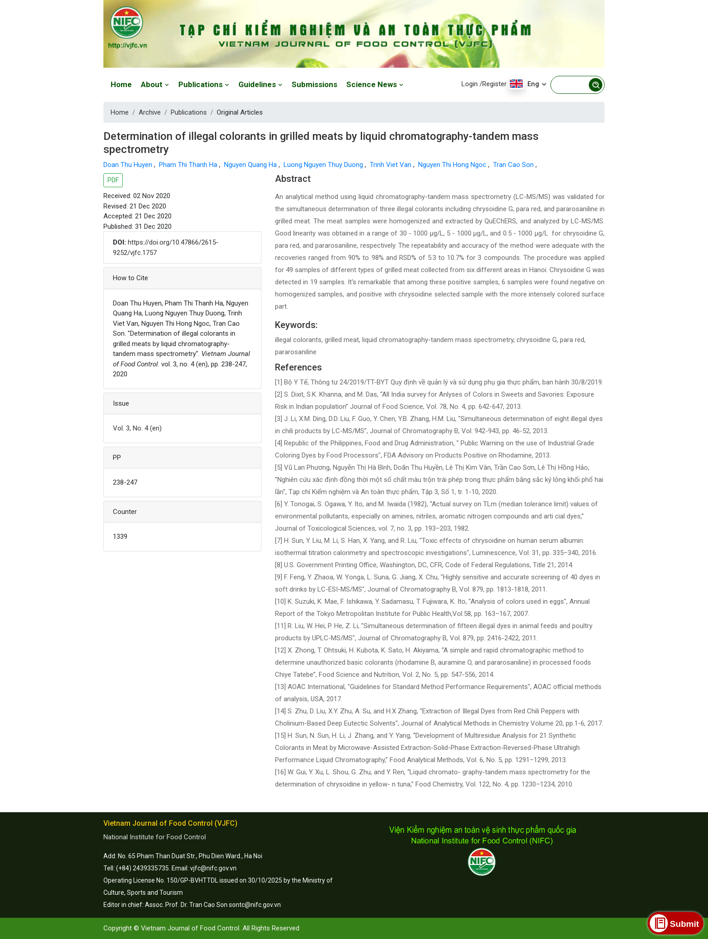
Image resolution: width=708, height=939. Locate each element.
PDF (113, 180)
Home (121, 84)
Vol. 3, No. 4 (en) (137, 428)
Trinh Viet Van (391, 165)
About (155, 84)
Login (469, 84)
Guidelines (260, 84)
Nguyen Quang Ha (251, 165)
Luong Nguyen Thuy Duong (324, 165)
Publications (203, 84)
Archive (150, 112)
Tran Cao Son (514, 165)
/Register (493, 84)
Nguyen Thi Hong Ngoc (453, 165)
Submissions (314, 84)
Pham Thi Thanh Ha (189, 165)
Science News (375, 84)
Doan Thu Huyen (128, 165)
